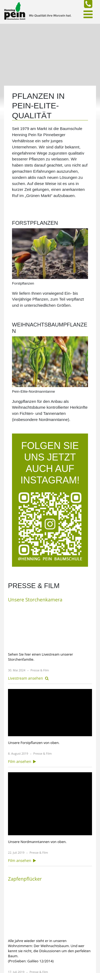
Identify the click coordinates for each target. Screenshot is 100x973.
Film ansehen (22, 761)
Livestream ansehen (28, 678)
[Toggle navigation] (88, 14)
